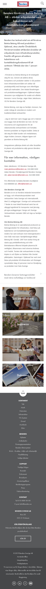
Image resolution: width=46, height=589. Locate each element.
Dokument (23, 474)
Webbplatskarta (22, 563)
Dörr (23, 428)
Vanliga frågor (23, 467)
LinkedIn (20, 583)
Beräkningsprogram (23, 484)
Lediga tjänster (23, 458)
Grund (23, 421)
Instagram (14, 583)
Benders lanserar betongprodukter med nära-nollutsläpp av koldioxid (19, 276)
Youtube (31, 583)
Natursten (23, 411)
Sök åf (23, 538)
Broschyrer (23, 477)
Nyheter (23, 437)
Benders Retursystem (23, 447)
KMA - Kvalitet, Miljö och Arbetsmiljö (23, 451)
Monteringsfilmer (23, 481)
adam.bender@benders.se (18, 175)
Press (23, 488)
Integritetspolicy (22, 560)
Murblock (23, 424)
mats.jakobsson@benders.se (15, 169)
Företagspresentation (23, 444)
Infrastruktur (23, 414)
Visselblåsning (23, 454)
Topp (23, 393)
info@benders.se (26, 504)
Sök (42, 3)
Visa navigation (5, 4)
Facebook (25, 583)
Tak (23, 404)
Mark (23, 407)
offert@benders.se (25, 184)
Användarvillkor (22, 557)
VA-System (23, 418)
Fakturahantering (23, 491)
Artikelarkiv (23, 441)
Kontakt (23, 470)
